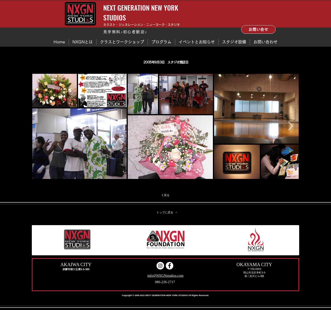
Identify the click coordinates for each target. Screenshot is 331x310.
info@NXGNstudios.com (165, 275)
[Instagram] (160, 265)
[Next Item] (290, 126)
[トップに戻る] (167, 212)
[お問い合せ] (258, 29)
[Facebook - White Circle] (169, 265)
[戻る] (165, 195)
